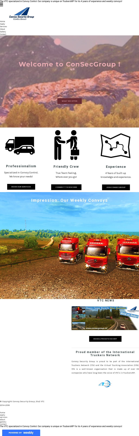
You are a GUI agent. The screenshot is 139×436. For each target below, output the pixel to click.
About (2, 29)
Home (2, 21)
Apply (2, 24)
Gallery (3, 32)
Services (3, 27)
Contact (3, 34)
